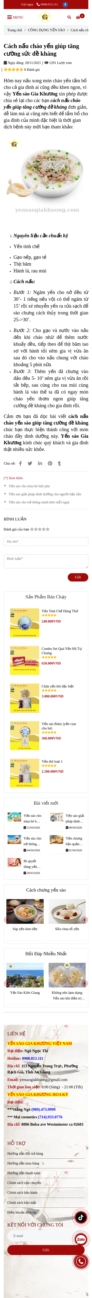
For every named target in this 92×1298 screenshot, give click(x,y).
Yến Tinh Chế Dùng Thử (60, 611)
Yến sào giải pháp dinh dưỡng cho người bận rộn (45, 494)
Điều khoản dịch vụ (21, 1212)
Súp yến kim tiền (25, 929)
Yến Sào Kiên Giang (26, 993)
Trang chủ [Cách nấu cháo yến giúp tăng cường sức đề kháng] (14, 30)
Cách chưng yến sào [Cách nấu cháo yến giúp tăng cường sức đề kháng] (46, 890)
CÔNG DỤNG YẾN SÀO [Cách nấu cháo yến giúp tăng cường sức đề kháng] (46, 30)
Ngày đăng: (14, 63)
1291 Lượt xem (58, 63)
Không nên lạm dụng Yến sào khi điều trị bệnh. (68, 996)
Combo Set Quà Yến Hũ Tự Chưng (62, 651)
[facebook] (65, 4)
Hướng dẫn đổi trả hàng (25, 1153)
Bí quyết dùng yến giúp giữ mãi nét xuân (33, 864)
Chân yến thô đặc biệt (58, 686)
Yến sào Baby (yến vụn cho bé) (59, 726)
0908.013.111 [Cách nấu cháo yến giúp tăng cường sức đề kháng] (47, 4)
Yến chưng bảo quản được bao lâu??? (74, 841)
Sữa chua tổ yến (67, 929)
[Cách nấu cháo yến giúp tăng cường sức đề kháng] (46, 17)
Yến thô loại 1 (52, 761)
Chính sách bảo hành (22, 1192)
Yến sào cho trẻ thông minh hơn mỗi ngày (39, 502)
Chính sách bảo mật (21, 1203)
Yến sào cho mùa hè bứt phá (29, 486)
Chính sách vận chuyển (24, 1183)
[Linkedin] (40, 463)
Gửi (78, 577)
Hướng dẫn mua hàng (23, 1163)
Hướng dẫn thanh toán (23, 1173)
